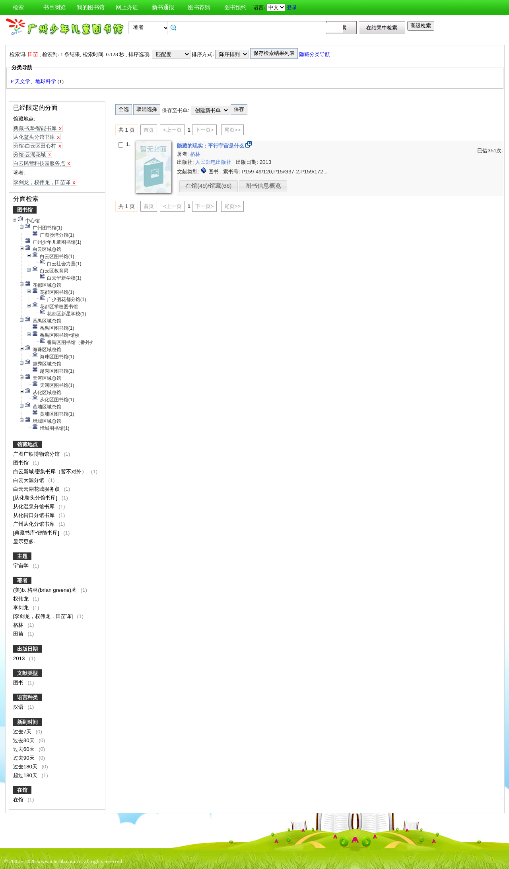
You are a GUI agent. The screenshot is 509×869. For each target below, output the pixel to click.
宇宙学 (21, 566)
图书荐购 (199, 7)
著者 (22, 580)
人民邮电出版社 (214, 162)
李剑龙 (21, 607)
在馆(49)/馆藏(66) (208, 186)
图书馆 (25, 210)
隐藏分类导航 (315, 54)
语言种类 (27, 697)
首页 (149, 130)
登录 (292, 7)
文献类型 (27, 673)
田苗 (19, 634)
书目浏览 (54, 7)
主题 (22, 556)
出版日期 (27, 649)
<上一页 (172, 130)
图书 (19, 683)
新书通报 (163, 7)
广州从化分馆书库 (34, 524)
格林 (19, 625)
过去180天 (26, 767)
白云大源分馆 (29, 480)
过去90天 (24, 758)
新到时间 (27, 722)
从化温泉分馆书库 (34, 506)
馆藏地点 (27, 444)
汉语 (19, 707)
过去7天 (23, 732)
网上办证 (127, 7)
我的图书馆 (91, 7)
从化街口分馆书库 (34, 515)
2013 (19, 658)
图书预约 (235, 7)
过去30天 (24, 740)
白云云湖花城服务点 (37, 489)
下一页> (204, 130)
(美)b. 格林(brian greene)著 (45, 590)
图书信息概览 (263, 186)
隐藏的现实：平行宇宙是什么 (211, 146)
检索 (18, 7)
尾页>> (232, 130)
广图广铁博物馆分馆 (37, 454)
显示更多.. (25, 541)
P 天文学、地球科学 (34, 81)
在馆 (22, 790)
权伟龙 (21, 599)
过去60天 (24, 749)
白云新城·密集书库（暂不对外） (50, 471)
